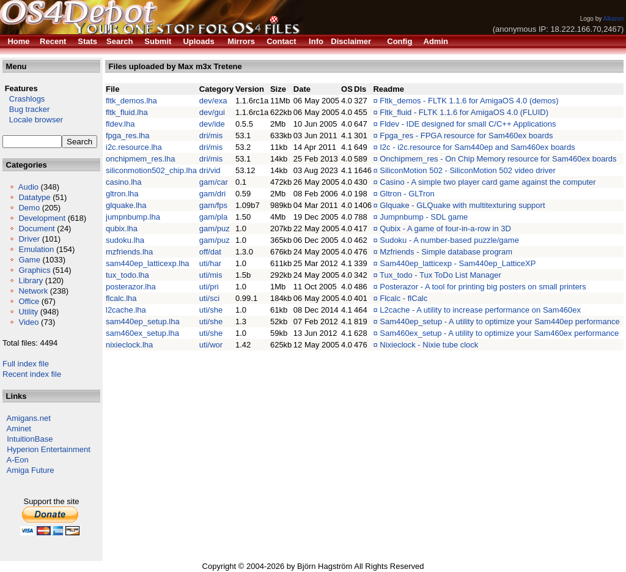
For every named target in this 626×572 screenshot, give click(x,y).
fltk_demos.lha (131, 100)
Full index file (25, 363)
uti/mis (211, 275)
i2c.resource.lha (134, 147)
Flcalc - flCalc (403, 298)
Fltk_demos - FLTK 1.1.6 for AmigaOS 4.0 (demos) (469, 100)
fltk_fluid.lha (127, 112)
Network (33, 290)
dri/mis (211, 135)
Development (41, 218)
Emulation (36, 249)
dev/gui (212, 112)
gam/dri (212, 193)
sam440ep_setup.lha (143, 321)
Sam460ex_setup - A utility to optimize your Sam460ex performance (499, 333)
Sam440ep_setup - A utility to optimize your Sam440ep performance (499, 321)
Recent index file (31, 374)
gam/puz (214, 228)
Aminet (19, 428)
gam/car (213, 182)
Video (28, 322)
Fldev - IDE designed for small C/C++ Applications (468, 123)
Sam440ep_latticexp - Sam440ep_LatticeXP (458, 263)
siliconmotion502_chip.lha (151, 170)
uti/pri (209, 286)
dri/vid (210, 170)
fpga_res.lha (128, 135)
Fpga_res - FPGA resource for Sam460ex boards (466, 135)
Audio (28, 186)
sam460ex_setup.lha (142, 333)
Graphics (34, 270)
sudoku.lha (125, 240)
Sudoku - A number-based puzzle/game (449, 240)
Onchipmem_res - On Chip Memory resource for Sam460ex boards (498, 158)
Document (36, 228)
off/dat (210, 251)
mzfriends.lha (129, 251)
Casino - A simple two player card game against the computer (487, 182)
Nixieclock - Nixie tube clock (429, 344)
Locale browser (32, 119)
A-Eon (18, 459)
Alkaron (613, 18)
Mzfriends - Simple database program (446, 251)
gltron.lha (122, 193)
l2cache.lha (126, 309)
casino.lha (124, 182)
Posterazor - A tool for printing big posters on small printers (483, 286)
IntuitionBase (30, 439)
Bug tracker (26, 109)
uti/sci (209, 298)
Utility (28, 311)
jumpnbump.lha (133, 216)
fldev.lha (120, 123)
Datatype (34, 197)
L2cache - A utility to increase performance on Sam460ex (480, 309)
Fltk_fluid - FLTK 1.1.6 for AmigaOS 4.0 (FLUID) (464, 112)
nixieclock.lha (129, 344)
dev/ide (212, 123)
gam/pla (213, 216)
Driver (29, 238)
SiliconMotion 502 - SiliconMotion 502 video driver (468, 170)
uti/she (211, 309)
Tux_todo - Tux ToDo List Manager (440, 275)
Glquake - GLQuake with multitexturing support (462, 205)
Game (29, 259)
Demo (29, 207)
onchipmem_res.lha (140, 158)
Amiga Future (30, 470)
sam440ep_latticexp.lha (148, 263)
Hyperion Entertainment (48, 449)
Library (30, 280)
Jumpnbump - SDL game (424, 216)
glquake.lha (126, 205)
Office (28, 301)
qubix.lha (122, 228)
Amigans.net (29, 418)
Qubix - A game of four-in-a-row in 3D (445, 228)
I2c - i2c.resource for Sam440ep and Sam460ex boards (477, 147)
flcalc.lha (121, 298)
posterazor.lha (131, 286)
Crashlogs (23, 98)
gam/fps (213, 205)
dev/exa (213, 100)
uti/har (210, 263)
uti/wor (211, 344)
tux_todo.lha (127, 275)
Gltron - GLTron (407, 193)
